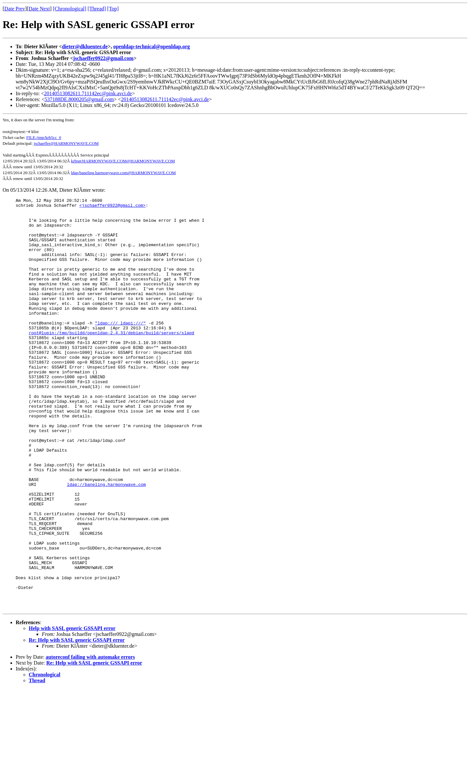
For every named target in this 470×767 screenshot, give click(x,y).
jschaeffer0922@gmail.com (103, 58)
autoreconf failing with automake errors (90, 735)
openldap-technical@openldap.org (151, 46)
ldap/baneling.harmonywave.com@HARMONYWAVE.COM (123, 172)
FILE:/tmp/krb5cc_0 (43, 137)
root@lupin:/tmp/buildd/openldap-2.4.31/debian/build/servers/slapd (111, 359)
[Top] (112, 8)
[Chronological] (69, 8)
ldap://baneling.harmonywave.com (106, 541)
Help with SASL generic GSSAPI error (72, 706)
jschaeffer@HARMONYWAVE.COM (66, 143)
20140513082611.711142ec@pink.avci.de (88, 93)
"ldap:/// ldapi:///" (120, 347)
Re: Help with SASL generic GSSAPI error (77, 718)
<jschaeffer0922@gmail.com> (112, 207)
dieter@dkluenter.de (85, 46)
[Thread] (96, 8)
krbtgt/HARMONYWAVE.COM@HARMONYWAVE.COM (123, 160)
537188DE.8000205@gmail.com (79, 99)
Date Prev (14, 8)
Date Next (39, 8)
